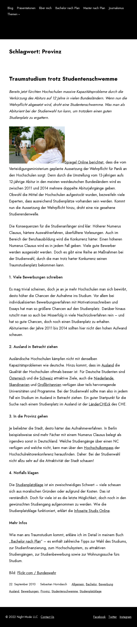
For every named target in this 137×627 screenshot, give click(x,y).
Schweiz (46, 378)
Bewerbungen (30, 591)
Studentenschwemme (65, 591)
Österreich (17, 378)
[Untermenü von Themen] (19, 14)
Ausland (108, 365)
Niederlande (103, 378)
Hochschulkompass (98, 448)
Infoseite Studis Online (92, 511)
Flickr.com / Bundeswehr (36, 573)
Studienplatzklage (29, 485)
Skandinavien (19, 384)
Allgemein (78, 584)
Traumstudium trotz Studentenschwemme (63, 79)
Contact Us (47, 617)
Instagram (125, 617)
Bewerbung (106, 584)
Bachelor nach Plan (26, 541)
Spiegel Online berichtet (84, 162)
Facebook (99, 617)
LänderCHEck (99, 404)
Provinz (45, 591)
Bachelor (91, 584)
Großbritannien (49, 384)
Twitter (112, 617)
